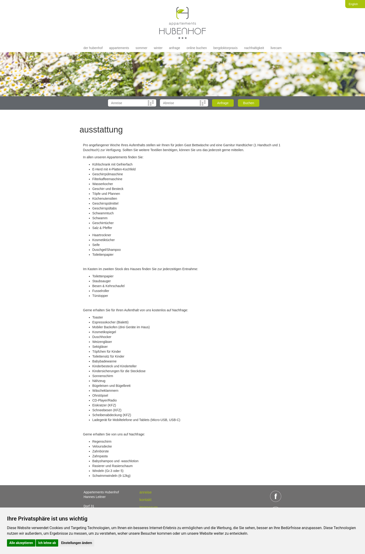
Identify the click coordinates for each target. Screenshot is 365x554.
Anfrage (174, 48)
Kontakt (145, 500)
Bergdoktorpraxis (225, 48)
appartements (119, 48)
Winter (158, 48)
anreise (145, 492)
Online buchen (196, 48)
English (353, 4)
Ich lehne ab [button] (47, 543)
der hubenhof (93, 48)
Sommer (141, 48)
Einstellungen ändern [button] (76, 543)
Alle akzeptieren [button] (21, 543)
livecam (275, 48)
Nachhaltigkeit (254, 48)
